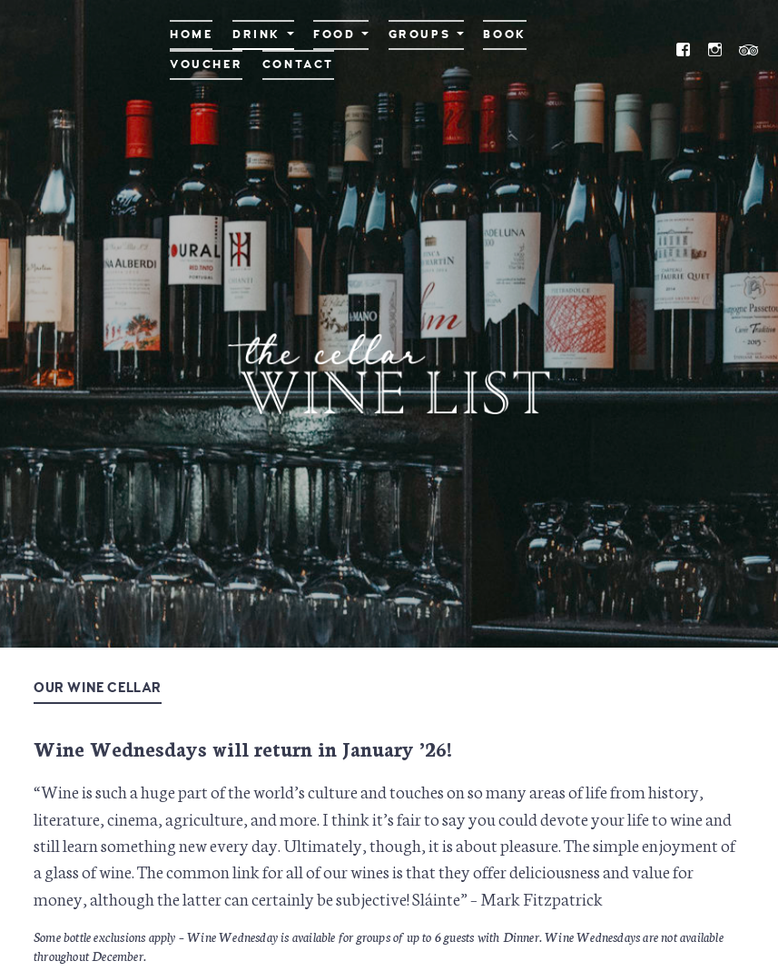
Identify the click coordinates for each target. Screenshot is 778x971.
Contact (298, 64)
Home (191, 34)
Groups (420, 34)
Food (334, 34)
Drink (256, 34)
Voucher (206, 64)
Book (504, 34)
